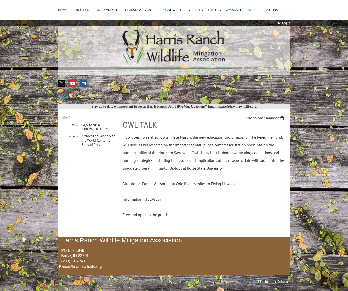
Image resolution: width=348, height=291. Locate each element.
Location (73, 136)
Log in (286, 23)
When (74, 125)
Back (66, 117)
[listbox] (265, 118)
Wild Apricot (248, 281)
